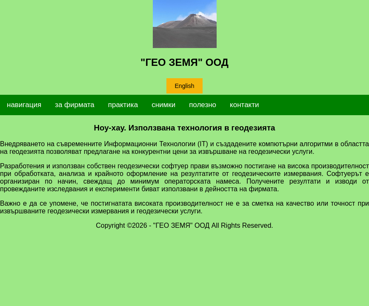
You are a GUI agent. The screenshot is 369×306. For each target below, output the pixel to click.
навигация (24, 105)
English (185, 85)
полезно (202, 105)
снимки (163, 105)
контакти (244, 105)
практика (123, 105)
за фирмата (74, 105)
